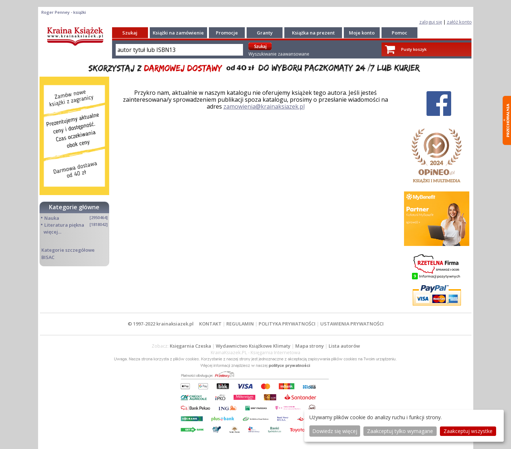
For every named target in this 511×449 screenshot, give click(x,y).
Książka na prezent (313, 32)
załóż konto (459, 22)
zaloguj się (430, 22)
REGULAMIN (240, 323)
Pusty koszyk (413, 49)
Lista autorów (344, 346)
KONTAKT (210, 323)
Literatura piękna (64, 225)
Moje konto (362, 32)
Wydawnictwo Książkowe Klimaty (253, 346)
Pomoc (399, 32)
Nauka (51, 218)
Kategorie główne (74, 207)
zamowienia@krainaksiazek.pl (264, 106)
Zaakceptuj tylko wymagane (400, 431)
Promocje (227, 32)
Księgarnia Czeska (190, 346)
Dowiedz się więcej (334, 431)
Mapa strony (309, 346)
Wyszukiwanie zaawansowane (278, 54)
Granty (265, 32)
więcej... (52, 231)
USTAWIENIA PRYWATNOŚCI (352, 323)
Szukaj (129, 32)
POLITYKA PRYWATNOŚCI (287, 323)
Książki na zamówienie (178, 32)
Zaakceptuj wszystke (468, 431)
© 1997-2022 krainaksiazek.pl (161, 323)
